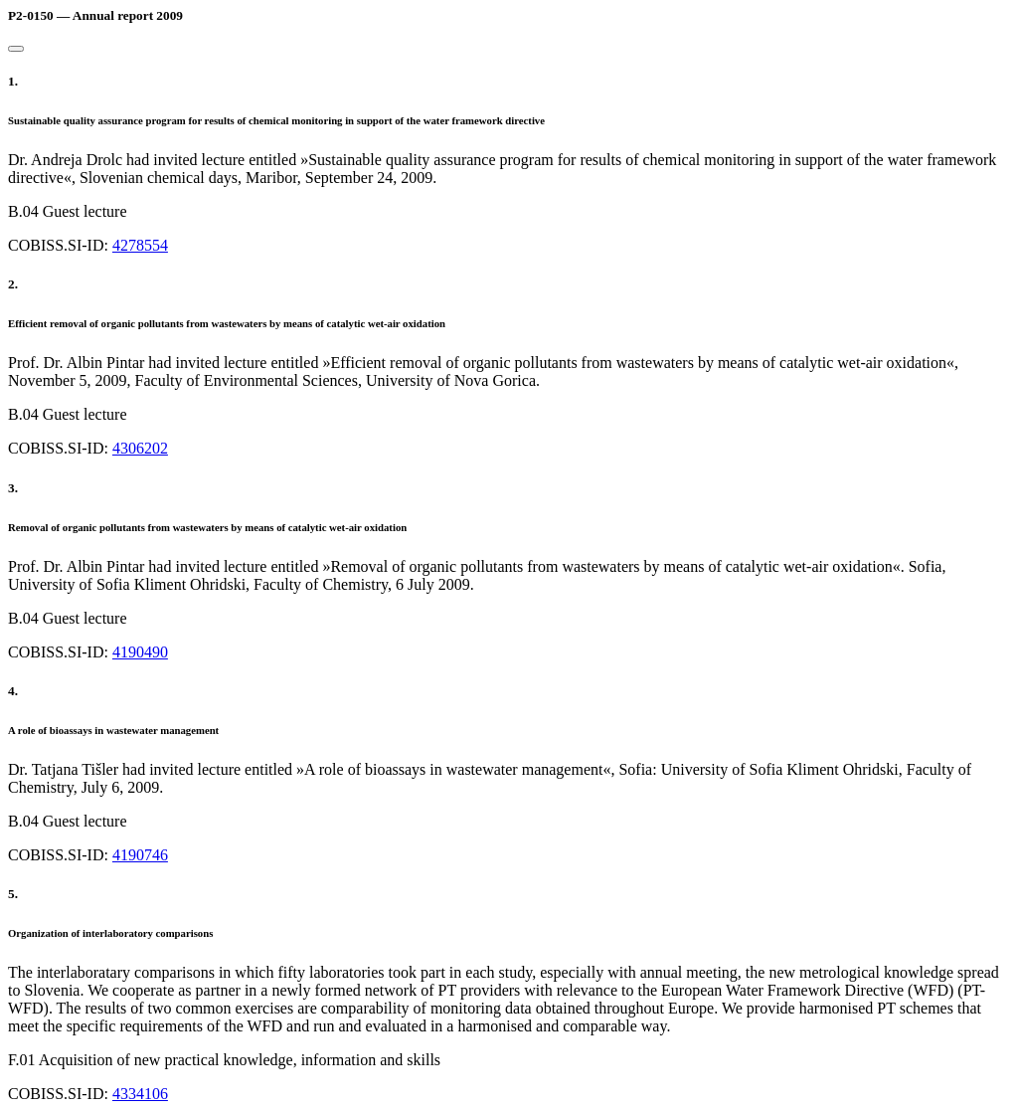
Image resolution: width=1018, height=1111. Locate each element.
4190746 (140, 854)
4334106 (140, 1093)
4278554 (140, 245)
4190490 (140, 652)
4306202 (140, 448)
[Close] (16, 49)
